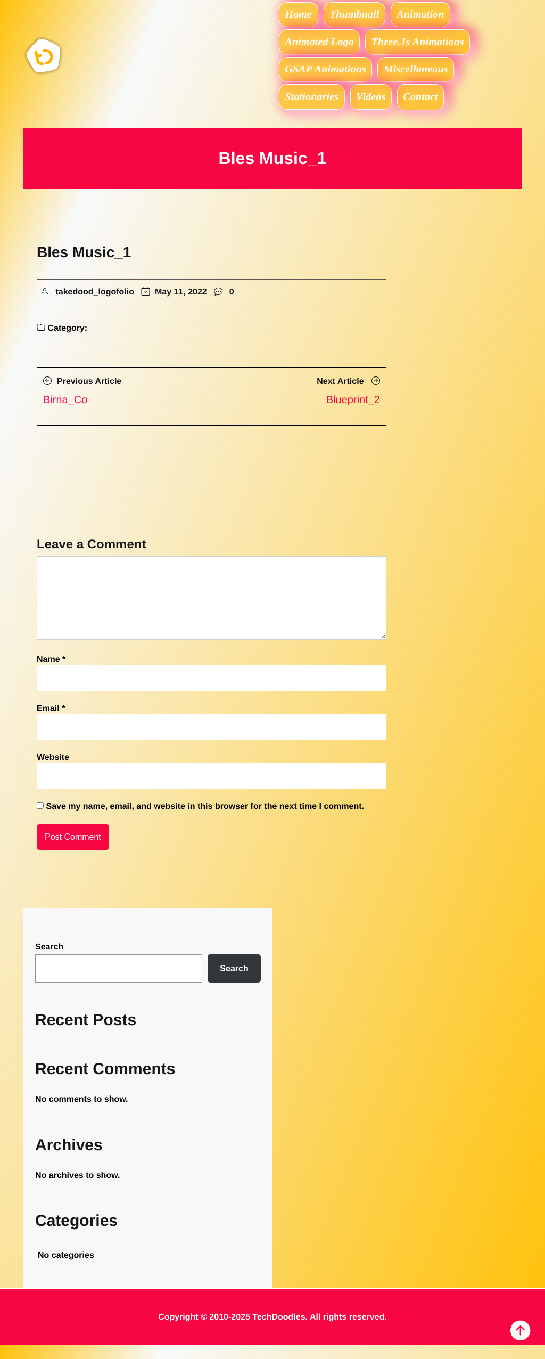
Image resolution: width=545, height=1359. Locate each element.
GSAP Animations (328, 78)
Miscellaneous (423, 78)
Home (301, 16)
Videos (378, 109)
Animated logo (322, 47)
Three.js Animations (424, 47)
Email (51, 722)
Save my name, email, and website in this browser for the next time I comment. (205, 820)
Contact (433, 109)
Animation (433, 16)
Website (53, 771)
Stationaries (314, 109)
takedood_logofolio (94, 306)
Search (49, 961)
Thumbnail (362, 16)
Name (51, 673)
